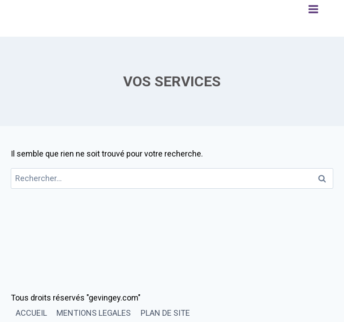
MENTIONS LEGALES (93, 313)
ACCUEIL (31, 313)
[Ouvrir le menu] (313, 18)
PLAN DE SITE (165, 313)
